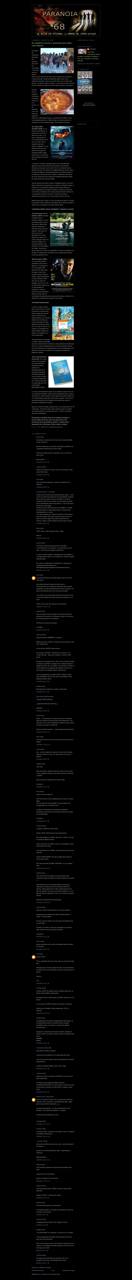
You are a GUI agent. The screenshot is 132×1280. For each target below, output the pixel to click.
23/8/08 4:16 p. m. (42, 630)
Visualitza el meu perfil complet (88, 63)
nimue (38, 749)
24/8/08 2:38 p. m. (42, 759)
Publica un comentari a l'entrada (41, 1267)
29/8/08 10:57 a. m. (43, 1160)
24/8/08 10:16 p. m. (43, 868)
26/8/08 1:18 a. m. (43, 1043)
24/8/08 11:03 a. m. (43, 744)
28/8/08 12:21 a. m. (43, 1136)
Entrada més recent (37, 1270)
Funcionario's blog (41, 1048)
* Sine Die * (39, 1141)
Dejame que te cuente (43, 1096)
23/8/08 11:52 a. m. (43, 606)
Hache (38, 715)
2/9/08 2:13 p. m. (42, 1214)
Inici (53, 1270)
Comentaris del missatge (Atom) (50, 1274)
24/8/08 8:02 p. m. (42, 821)
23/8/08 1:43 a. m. (43, 570)
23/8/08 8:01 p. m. (42, 681)
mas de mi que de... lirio (43, 492)
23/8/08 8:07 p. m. (42, 692)
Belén (38, 528)
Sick (37, 575)
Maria (38, 791)
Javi (37, 954)
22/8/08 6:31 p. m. (42, 462)
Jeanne (38, 543)
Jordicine (39, 467)
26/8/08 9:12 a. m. (43, 1068)
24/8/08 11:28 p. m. (43, 902)
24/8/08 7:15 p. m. (42, 787)
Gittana (38, 1164)
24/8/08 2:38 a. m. (43, 711)
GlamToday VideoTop (42, 696)
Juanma (38, 907)
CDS (37, 479)
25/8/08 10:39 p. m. (43, 1013)
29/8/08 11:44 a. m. (43, 1181)
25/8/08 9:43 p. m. (42, 983)
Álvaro (38, 941)
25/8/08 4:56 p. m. (42, 949)
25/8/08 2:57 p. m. (42, 936)
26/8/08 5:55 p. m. (42, 1092)
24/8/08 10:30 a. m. (43, 732)
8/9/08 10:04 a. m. (43, 1263)
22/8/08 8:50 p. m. (42, 538)
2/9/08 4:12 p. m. (42, 1225)
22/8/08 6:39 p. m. (42, 487)
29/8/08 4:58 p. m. (42, 1198)
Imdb (33, 139)
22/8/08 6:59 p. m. (42, 523)
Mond (38, 437)
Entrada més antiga (68, 1270)
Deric (37, 737)
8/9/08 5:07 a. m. (42, 1250)
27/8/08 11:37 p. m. (43, 1124)
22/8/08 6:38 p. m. (42, 475)
